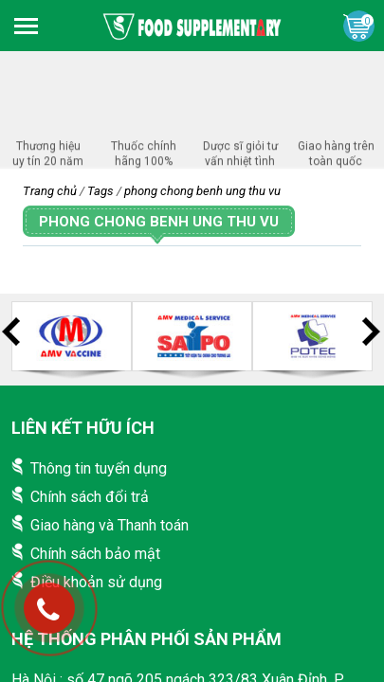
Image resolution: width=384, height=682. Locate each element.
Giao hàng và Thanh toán (109, 525)
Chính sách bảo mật (95, 554)
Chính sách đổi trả (89, 497)
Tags (100, 191)
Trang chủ (50, 191)
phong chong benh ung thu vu (202, 191)
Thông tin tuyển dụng (98, 468)
